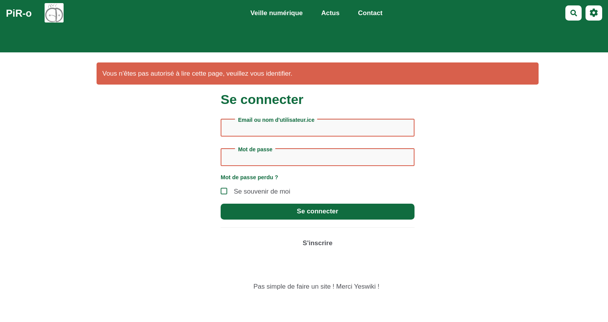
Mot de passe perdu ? (249, 177)
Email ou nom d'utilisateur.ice (276, 120)
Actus (330, 13)
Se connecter (318, 211)
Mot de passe (255, 149)
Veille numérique (276, 13)
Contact (370, 13)
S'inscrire (318, 243)
